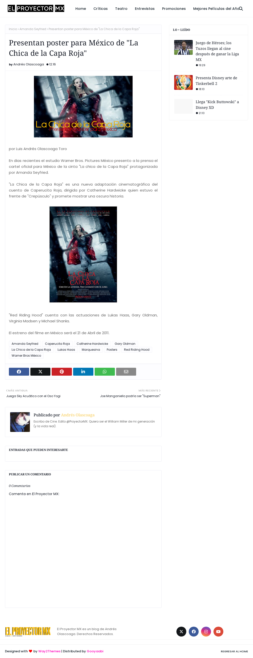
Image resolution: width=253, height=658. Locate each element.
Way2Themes (49, 651)
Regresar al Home (234, 651)
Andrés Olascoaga (28, 64)
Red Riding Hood (136, 350)
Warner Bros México (26, 355)
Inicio (13, 29)
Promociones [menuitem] (174, 8)
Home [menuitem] (80, 8)
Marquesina (91, 350)
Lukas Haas (66, 350)
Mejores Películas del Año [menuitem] (216, 8)
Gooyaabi (95, 651)
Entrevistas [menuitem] (145, 8)
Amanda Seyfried (33, 29)
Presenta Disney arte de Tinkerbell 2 (216, 80)
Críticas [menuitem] (100, 8)
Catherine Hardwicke (92, 344)
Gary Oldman (125, 344)
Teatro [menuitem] (121, 8)
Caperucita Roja (57, 344)
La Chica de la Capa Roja (31, 350)
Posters (112, 350)
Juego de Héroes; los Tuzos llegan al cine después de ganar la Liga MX (217, 51)
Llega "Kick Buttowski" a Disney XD (217, 104)
